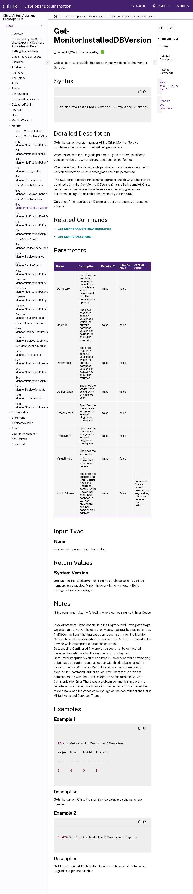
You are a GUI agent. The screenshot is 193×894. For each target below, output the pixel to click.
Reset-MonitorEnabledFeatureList (31, 330)
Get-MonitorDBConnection (28, 178)
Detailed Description (167, 59)
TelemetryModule (22, 422)
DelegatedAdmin (22, 104)
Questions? (18, 444)
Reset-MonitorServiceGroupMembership (31, 339)
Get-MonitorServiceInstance (29, 255)
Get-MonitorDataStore (28, 199)
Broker (16, 88)
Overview (17, 33)
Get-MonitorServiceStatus (28, 264)
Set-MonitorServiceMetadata (30, 388)
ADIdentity (18, 67)
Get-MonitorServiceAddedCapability (31, 246)
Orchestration (20, 412)
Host (15, 115)
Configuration (20, 93)
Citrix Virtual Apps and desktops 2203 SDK (131, 16)
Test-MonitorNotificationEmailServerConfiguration (31, 405)
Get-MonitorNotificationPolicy (30, 223)
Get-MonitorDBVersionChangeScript (31, 192)
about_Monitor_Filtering (29, 131)
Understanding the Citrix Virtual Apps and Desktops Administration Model (28, 42)
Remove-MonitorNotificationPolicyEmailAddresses (31, 298)
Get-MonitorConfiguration (28, 169)
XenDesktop (19, 438)
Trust (15, 428)
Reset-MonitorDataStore (30, 323)
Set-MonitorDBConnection (28, 353)
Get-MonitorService (27, 239)
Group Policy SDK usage (26, 56)
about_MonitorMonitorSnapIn (31, 136)
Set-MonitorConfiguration (31, 345)
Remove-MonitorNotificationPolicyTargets (31, 307)
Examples (18, 61)
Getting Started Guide (25, 51)
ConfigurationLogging (25, 99)
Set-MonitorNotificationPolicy (30, 370)
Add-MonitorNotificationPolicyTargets (31, 161)
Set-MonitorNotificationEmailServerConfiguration (31, 362)
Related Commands (166, 73)
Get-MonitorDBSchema (29, 185)
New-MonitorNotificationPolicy (30, 272)
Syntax (164, 48)
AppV (15, 83)
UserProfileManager (24, 433)
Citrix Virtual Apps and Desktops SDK (82, 16)
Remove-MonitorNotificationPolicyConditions (31, 290)
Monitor (17, 125)
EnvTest (17, 109)
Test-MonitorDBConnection (28, 396)
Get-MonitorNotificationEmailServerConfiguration (31, 215)
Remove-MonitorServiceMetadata (30, 316)
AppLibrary (18, 78)
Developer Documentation (48, 6)
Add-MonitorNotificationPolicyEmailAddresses (31, 152)
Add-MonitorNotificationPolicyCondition (31, 143)
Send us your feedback (166, 104)
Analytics (17, 72)
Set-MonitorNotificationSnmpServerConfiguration (31, 379)
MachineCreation (22, 120)
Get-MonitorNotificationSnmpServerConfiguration (31, 232)
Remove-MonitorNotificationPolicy (30, 281)
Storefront (18, 417)
